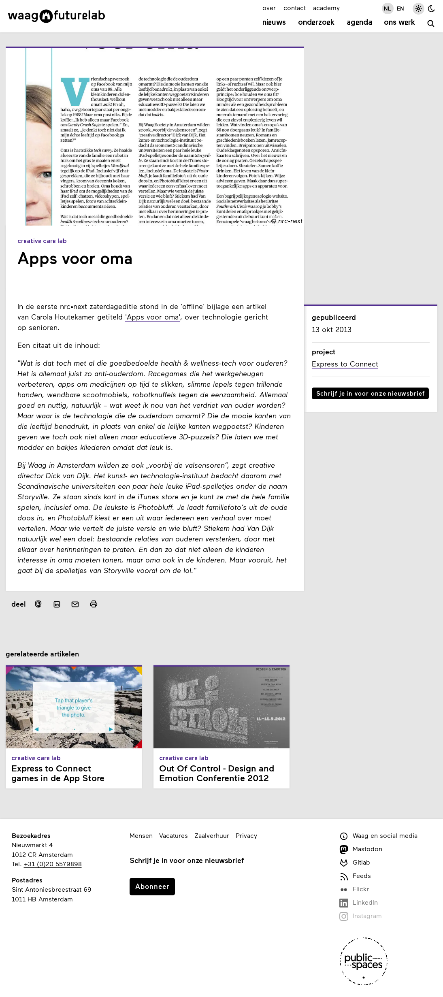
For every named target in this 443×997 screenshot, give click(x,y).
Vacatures (173, 835)
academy (326, 7)
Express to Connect (345, 363)
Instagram (360, 916)
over (269, 7)
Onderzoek (316, 23)
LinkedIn (358, 903)
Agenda (359, 23)
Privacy (246, 835)
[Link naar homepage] (56, 16)
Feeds (355, 876)
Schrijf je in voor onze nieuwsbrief (370, 393)
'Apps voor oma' (152, 316)
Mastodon (360, 849)
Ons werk (399, 23)
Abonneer (152, 886)
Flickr (354, 889)
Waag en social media (378, 836)
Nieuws (274, 23)
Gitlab (354, 862)
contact (294, 7)
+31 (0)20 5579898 (53, 863)
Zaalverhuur (211, 835)
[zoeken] (431, 23)
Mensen (141, 835)
